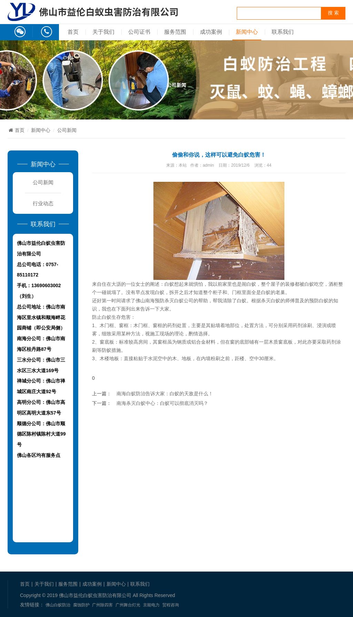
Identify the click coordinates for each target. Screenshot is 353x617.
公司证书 (139, 32)
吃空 (319, 284)
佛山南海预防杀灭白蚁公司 (164, 300)
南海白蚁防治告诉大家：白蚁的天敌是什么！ (165, 393)
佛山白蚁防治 (58, 605)
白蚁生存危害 (116, 317)
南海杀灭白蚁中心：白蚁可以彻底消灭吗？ (162, 403)
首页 (73, 32)
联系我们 (283, 32)
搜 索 (333, 12)
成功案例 (211, 32)
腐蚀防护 (81, 605)
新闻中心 (247, 32)
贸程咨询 (170, 605)
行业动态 (43, 203)
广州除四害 (102, 605)
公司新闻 (67, 130)
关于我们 (103, 32)
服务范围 (175, 32)
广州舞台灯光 (127, 605)
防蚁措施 (111, 350)
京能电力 (151, 605)
